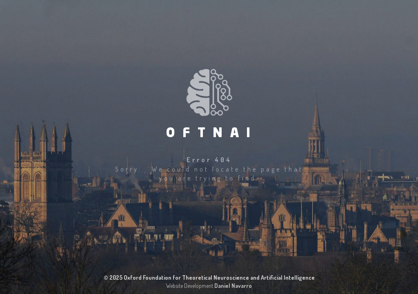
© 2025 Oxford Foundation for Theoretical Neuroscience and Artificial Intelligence (209, 277)
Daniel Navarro (233, 285)
